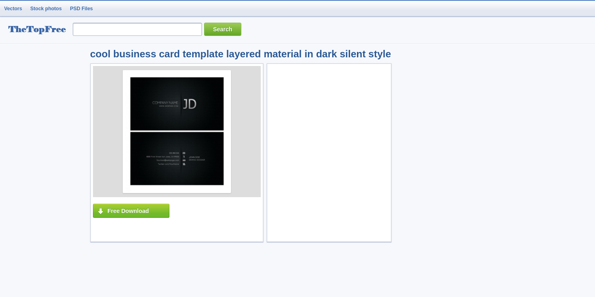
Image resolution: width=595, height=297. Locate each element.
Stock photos (46, 9)
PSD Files (81, 9)
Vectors (13, 9)
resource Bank (39, 30)
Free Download (128, 210)
